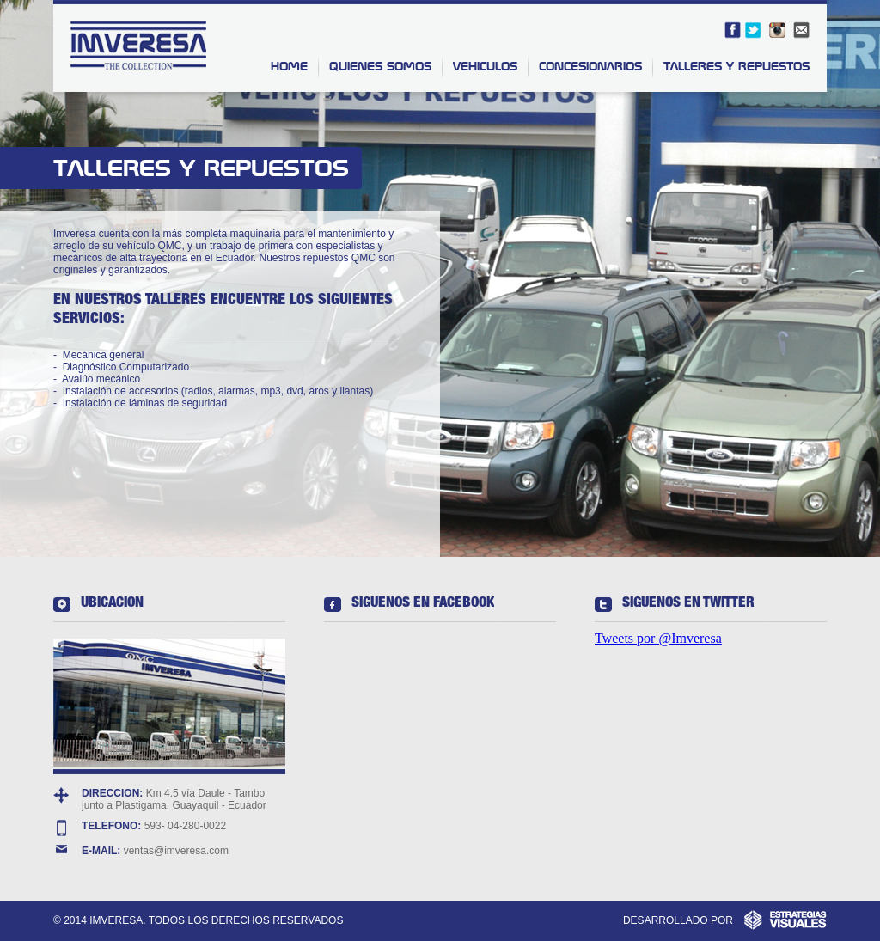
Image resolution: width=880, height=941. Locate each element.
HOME (289, 66)
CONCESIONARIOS (590, 66)
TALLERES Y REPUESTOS (736, 66)
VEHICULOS (485, 66)
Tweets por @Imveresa (658, 638)
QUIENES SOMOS (380, 66)
